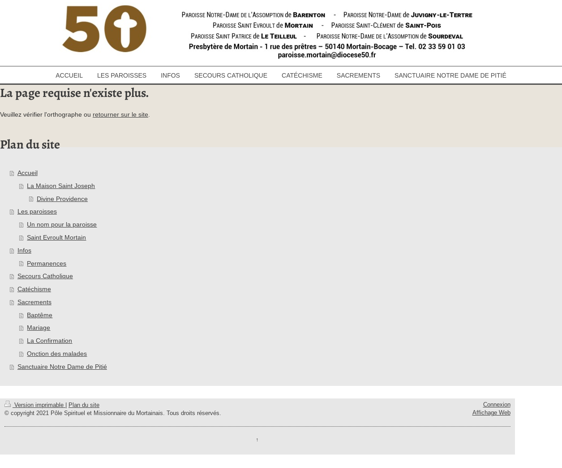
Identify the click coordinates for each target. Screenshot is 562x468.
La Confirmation (49, 340)
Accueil (27, 172)
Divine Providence (62, 198)
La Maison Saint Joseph (61, 185)
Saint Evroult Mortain (56, 237)
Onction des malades (57, 353)
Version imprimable (34, 404)
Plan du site (84, 404)
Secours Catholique (45, 276)
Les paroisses (37, 211)
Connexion (497, 404)
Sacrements (34, 302)
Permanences (46, 263)
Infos (24, 250)
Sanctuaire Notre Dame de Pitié (62, 366)
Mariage (38, 327)
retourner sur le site (120, 114)
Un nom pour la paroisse (62, 224)
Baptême (39, 315)
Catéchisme (34, 289)
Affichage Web (491, 412)
